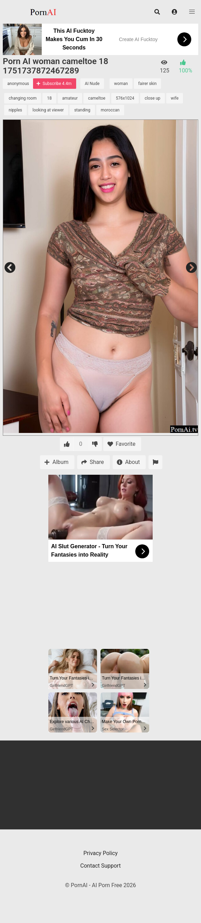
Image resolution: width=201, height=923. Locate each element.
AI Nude (92, 83)
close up (152, 98)
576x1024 (125, 98)
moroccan (110, 110)
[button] (175, 12)
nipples (15, 110)
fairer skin (147, 83)
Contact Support (100, 865)
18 (49, 98)
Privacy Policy (100, 853)
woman (121, 83)
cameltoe (96, 98)
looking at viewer (48, 110)
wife (174, 98)
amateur (70, 98)
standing (82, 110)
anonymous (18, 83)
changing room (23, 98)
